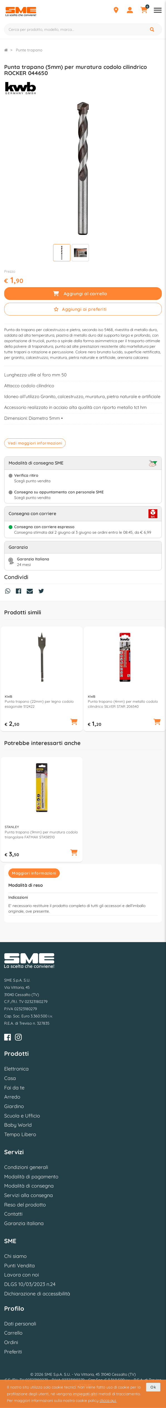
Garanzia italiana (24, 1223)
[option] (42, 679)
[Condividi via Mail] (31, 591)
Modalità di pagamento (31, 1176)
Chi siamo (15, 1256)
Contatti (13, 1214)
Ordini (11, 1342)
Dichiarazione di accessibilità (37, 1293)
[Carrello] (144, 11)
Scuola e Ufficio (22, 1116)
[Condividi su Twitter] (42, 591)
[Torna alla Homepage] (6, 50)
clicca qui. (108, 1400)
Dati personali (20, 1323)
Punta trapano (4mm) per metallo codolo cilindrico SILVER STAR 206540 (123, 704)
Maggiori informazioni (34, 873)
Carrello (13, 1333)
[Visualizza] (62, 253)
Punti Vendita (19, 1265)
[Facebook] (7, 1038)
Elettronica (16, 1069)
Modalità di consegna (29, 1186)
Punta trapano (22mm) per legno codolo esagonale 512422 (39, 704)
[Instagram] (18, 1038)
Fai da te (14, 1087)
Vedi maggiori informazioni (35, 443)
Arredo (12, 1097)
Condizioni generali (26, 1167)
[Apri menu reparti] (158, 11)
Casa (10, 1078)
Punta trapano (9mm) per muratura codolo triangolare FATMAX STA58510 (41, 834)
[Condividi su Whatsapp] (9, 591)
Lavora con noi (21, 1275)
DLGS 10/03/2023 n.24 (29, 1284)
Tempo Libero (20, 1134)
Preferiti (13, 1352)
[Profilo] (130, 11)
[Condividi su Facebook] (20, 591)
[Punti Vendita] (116, 11)
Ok (153, 1387)
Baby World (18, 1125)
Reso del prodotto (25, 1204)
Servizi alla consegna (28, 1195)
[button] (74, 722)
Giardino (14, 1106)
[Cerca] (152, 29)
